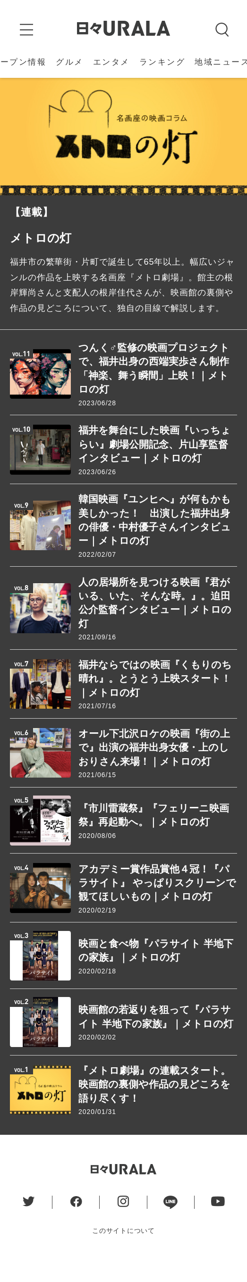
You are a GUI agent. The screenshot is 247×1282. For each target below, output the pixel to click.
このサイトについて (123, 1248)
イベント (155, 65)
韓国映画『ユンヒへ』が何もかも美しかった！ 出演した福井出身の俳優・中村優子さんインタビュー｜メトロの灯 (154, 537)
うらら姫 (109, 65)
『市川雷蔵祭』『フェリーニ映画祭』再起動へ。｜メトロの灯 (153, 832)
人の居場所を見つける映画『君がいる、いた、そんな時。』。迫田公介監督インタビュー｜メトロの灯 (154, 620)
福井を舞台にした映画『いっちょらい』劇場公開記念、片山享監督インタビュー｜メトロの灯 (154, 462)
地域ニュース (53, 65)
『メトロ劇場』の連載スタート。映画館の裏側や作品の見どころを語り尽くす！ (154, 1101)
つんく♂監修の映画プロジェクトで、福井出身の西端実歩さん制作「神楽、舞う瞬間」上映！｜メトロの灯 (154, 386)
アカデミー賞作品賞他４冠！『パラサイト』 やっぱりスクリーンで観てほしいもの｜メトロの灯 (157, 900)
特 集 (226, 65)
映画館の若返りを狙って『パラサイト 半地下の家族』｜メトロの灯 (155, 1034)
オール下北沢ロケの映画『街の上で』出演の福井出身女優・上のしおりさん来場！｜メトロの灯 (154, 765)
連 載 (194, 65)
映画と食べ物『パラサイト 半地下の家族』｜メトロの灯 (155, 967)
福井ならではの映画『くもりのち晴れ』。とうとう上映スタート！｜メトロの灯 (155, 696)
